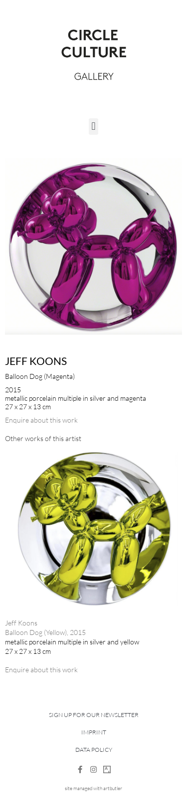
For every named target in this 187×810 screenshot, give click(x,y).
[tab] (43, 438)
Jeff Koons (36, 361)
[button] (93, 126)
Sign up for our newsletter (94, 715)
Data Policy (93, 749)
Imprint (93, 732)
